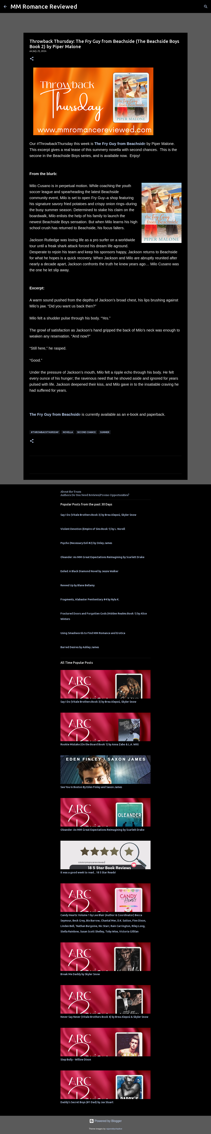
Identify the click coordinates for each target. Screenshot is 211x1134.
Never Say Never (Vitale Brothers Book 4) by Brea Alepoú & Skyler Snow (104, 1016)
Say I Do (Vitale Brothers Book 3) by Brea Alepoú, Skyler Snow (98, 514)
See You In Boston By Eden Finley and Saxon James (91, 787)
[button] (31, 58)
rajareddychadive (114, 1129)
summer (104, 432)
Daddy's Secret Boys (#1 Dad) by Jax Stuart (86, 1102)
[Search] (205, 6)
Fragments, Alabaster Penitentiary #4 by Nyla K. (89, 599)
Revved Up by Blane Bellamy (77, 585)
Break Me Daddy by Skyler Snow (80, 974)
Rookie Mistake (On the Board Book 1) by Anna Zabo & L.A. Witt (99, 744)
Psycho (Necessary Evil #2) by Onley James (86, 543)
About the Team (70, 491)
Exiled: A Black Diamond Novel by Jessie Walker (89, 571)
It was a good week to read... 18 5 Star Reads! (88, 872)
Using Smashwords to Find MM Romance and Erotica (92, 633)
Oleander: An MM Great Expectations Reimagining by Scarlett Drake (102, 557)
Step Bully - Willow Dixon (75, 1059)
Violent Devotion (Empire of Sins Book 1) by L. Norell (92, 528)
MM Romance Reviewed (44, 6)
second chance (86, 432)
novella (68, 432)
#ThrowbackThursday (45, 432)
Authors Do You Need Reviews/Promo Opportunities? (94, 495)
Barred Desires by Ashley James (79, 647)
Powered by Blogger (105, 1121)
